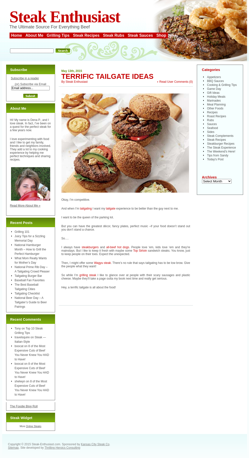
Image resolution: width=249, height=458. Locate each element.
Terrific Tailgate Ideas (107, 76)
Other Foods (215, 108)
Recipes (212, 112)
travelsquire (22, 337)
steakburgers (90, 247)
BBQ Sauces (215, 81)
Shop (161, 35)
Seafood (212, 128)
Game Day (214, 89)
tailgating (86, 208)
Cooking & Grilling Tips (222, 85)
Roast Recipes (216, 116)
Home (16, 35)
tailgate (111, 208)
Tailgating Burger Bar (28, 276)
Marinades (214, 100)
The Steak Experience (221, 147)
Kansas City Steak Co (95, 444)
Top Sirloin (140, 250)
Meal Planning (216, 104)
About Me (34, 35)
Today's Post (215, 159)
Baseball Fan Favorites (30, 280)
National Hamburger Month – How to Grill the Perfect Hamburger (30, 249)
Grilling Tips (58, 35)
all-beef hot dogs (117, 247)
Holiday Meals (216, 96)
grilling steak (87, 275)
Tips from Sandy (217, 155)
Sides (210, 132)
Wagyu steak (102, 263)
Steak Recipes (86, 35)
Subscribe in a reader (25, 78)
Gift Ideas (213, 92)
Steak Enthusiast (65, 17)
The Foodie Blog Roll (24, 406)
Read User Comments (174, 81)
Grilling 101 (22, 232)
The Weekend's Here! (221, 151)
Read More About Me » (25, 205)
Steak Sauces (140, 35)
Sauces (212, 124)
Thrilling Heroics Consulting (62, 447)
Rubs (210, 120)
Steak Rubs (113, 35)
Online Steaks (33, 426)
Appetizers (214, 77)
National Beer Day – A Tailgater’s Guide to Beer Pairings (31, 302)
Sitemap (13, 447)
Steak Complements (220, 136)
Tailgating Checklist (27, 293)
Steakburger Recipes (221, 143)
